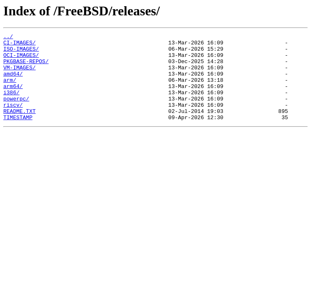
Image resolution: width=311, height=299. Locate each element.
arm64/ (13, 97)
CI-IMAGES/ (19, 45)
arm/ (9, 89)
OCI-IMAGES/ (21, 60)
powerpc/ (16, 112)
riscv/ (13, 119)
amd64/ (13, 82)
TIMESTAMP (17, 134)
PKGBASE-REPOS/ (26, 67)
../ (8, 37)
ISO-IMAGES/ (21, 52)
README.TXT (19, 127)
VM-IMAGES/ (19, 74)
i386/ (11, 104)
